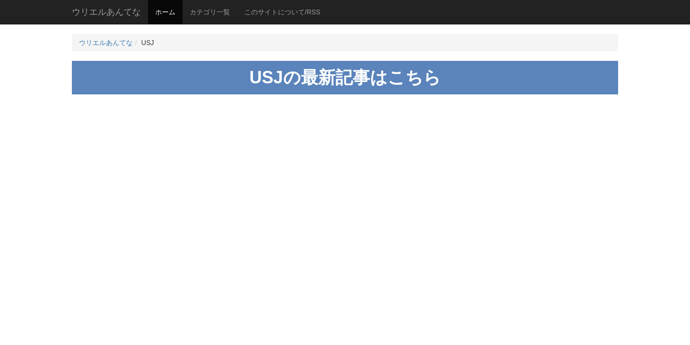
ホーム (165, 12)
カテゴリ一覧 (210, 12)
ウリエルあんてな (106, 12)
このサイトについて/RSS (282, 12)
